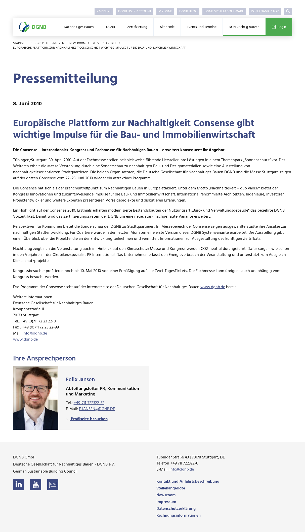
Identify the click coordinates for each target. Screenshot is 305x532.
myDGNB (165, 11)
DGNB (110, 27)
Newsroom (77, 43)
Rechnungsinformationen (178, 515)
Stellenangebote (170, 488)
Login (279, 27)
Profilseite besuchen (89, 419)
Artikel (111, 43)
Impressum (166, 502)
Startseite (21, 43)
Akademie (167, 27)
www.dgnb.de (212, 287)
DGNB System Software (224, 11)
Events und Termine (201, 27)
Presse (96, 43)
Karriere (104, 11)
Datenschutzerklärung (176, 509)
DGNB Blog (188, 11)
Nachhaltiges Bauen (79, 27)
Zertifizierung (137, 27)
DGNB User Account (134, 11)
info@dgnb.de (35, 333)
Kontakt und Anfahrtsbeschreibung (187, 481)
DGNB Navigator (265, 11)
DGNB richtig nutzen (244, 27)
